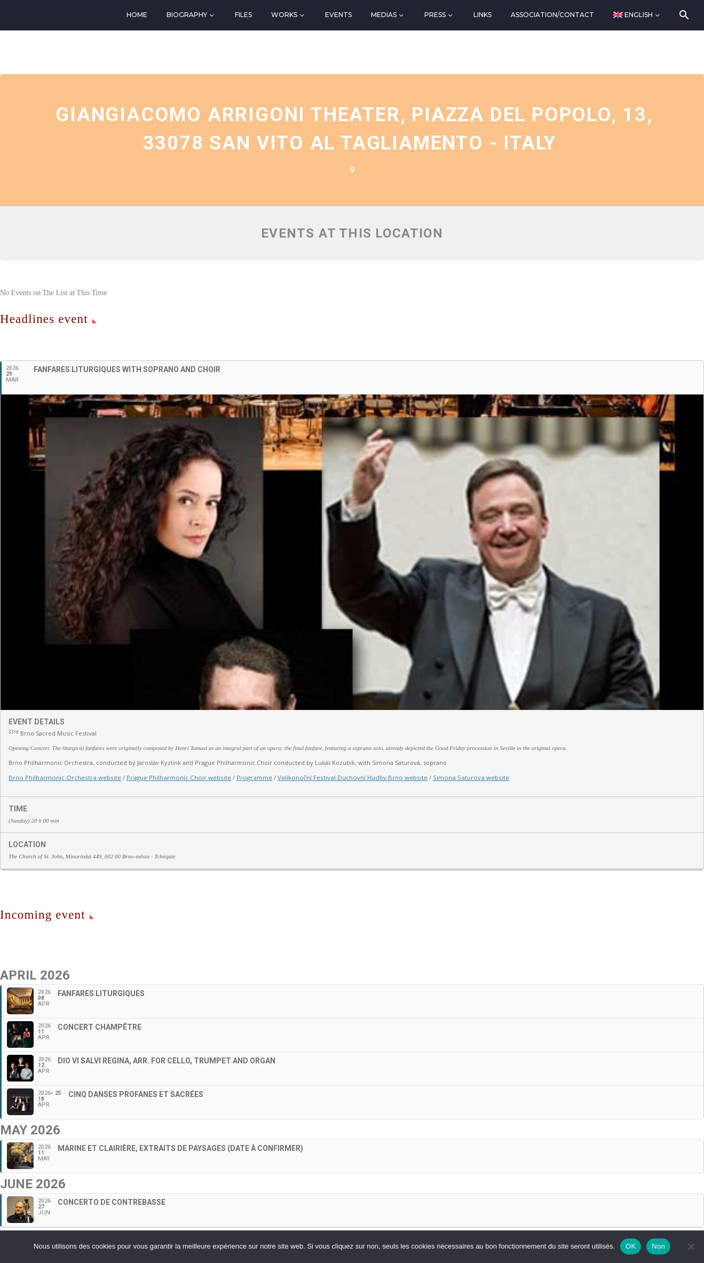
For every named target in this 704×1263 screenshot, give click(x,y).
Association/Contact (552, 15)
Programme (246, 777)
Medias (384, 15)
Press (435, 15)
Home (136, 15)
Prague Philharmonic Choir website (173, 777)
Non (658, 1246)
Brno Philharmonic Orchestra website (63, 777)
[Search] (683, 15)
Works (284, 15)
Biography (187, 15)
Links (482, 15)
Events (338, 15)
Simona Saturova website (455, 777)
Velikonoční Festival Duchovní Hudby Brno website (341, 777)
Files (243, 15)
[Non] (690, 1246)
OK (631, 1246)
